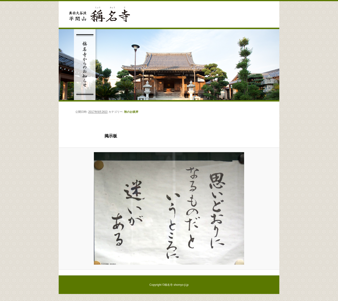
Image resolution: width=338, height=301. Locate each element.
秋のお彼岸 (131, 111)
